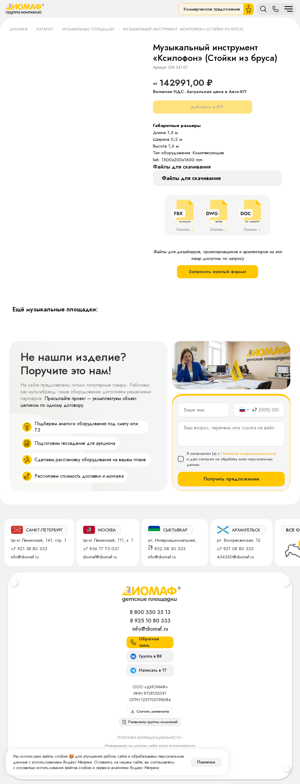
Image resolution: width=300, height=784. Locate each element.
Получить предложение (231, 479)
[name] (203, 410)
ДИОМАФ (18, 29)
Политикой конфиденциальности (248, 453)
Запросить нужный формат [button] (217, 271)
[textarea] (231, 433)
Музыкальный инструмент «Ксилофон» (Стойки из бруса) (183, 29)
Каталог (45, 29)
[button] (150, 722)
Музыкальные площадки (88, 29)
